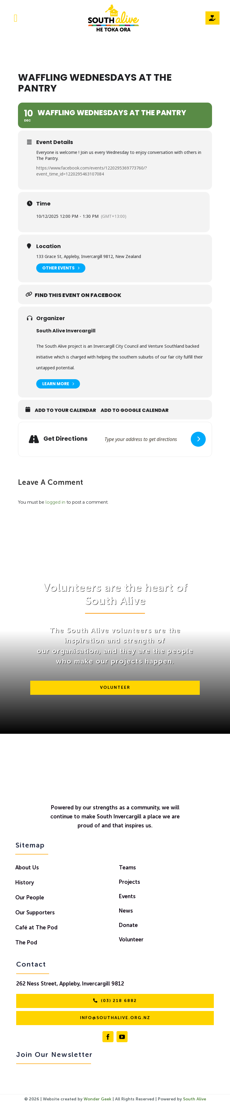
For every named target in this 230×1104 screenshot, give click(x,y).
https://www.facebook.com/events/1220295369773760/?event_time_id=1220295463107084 (91, 171)
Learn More (58, 384)
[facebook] (108, 1036)
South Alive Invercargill (66, 330)
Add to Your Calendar (65, 410)
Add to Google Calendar (135, 410)
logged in (55, 502)
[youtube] (122, 1036)
